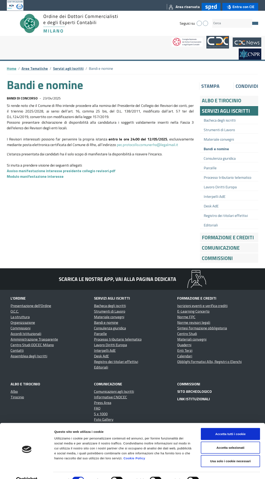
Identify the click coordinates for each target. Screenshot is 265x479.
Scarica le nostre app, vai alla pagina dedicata (117, 279)
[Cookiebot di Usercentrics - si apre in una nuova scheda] (27, 471)
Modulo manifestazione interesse (35, 176)
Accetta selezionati (230, 438)
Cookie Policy (134, 448)
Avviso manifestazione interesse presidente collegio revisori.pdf (61, 171)
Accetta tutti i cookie (230, 424)
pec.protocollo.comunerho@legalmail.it (147, 145)
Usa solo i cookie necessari (230, 452)
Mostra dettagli (218, 471)
